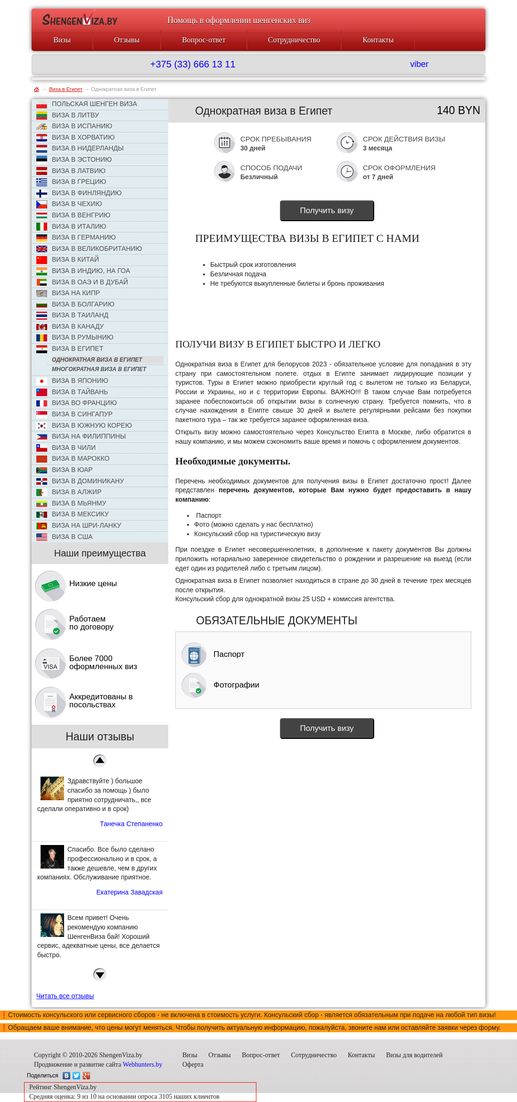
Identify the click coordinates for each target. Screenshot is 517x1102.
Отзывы (127, 40)
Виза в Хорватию (75, 137)
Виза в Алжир (68, 492)
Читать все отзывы (65, 996)
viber (419, 64)
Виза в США (64, 537)
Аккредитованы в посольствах (101, 700)
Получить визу (326, 210)
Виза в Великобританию (89, 248)
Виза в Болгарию (75, 304)
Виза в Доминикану (80, 481)
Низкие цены (93, 583)
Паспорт (213, 654)
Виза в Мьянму (71, 503)
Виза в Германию (76, 237)
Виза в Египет (69, 349)
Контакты (378, 40)
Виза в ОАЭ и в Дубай (82, 282)
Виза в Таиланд (72, 315)
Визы (61, 40)
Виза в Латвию (71, 171)
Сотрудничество (294, 40)
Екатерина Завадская (129, 892)
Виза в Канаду (70, 326)
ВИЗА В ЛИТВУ (67, 115)
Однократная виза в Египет (97, 359)
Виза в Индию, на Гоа (83, 271)
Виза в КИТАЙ (67, 260)
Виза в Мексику (72, 514)
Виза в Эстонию (74, 160)
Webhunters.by (143, 1064)
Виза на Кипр (68, 293)
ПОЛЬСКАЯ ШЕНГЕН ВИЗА (86, 104)
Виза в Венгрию (73, 215)
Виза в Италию (71, 227)
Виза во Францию (76, 402)
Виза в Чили (66, 448)
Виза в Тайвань (72, 392)
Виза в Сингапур (74, 414)
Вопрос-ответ (203, 40)
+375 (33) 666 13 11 (193, 64)
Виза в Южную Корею (84, 426)
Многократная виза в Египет (99, 369)
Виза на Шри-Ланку (78, 526)
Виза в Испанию (74, 126)
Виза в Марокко (72, 459)
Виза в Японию (72, 381)
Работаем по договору (91, 622)
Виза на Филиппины (81, 436)
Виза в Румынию (75, 337)
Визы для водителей (414, 1055)
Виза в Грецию (71, 182)
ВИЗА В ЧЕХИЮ (69, 204)
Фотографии (220, 684)
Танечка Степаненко (131, 824)
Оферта (193, 1064)
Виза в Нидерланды (79, 148)
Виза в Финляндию (79, 193)
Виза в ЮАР (64, 469)
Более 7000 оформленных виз (103, 662)
